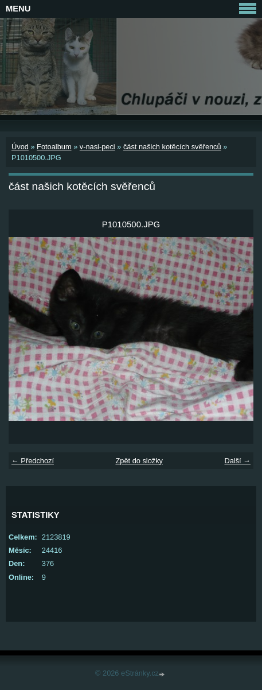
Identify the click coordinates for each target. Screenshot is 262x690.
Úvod (20, 146)
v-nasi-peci (97, 146)
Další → (237, 460)
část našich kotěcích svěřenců (172, 146)
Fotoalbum (54, 146)
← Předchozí (32, 460)
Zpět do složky (139, 460)
